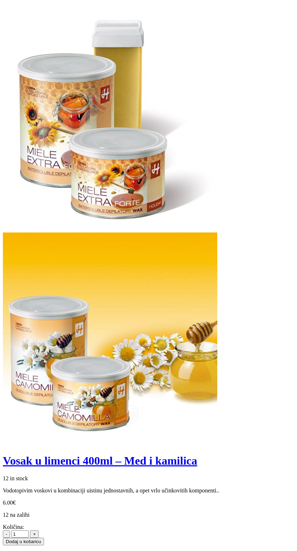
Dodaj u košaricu (23, 541)
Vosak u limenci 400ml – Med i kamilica (100, 460)
